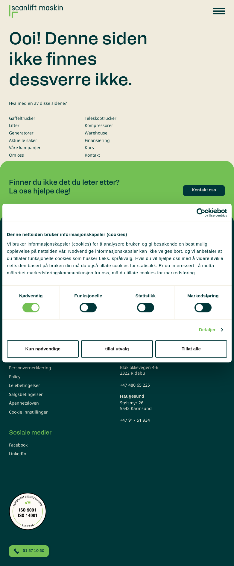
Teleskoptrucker (100, 118)
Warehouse (96, 133)
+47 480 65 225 (135, 385)
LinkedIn (17, 453)
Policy (14, 376)
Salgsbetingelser (26, 394)
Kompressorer (99, 125)
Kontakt (92, 155)
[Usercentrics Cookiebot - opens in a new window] (201, 212)
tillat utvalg (117, 348)
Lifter (14, 125)
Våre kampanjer (25, 147)
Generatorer (21, 133)
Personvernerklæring (30, 367)
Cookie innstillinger (28, 412)
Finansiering (97, 140)
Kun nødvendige (42, 348)
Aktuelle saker (23, 140)
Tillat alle (191, 348)
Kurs (89, 147)
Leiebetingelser (24, 385)
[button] (219, 11)
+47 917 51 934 (135, 420)
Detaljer (207, 329)
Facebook (18, 445)
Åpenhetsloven (24, 403)
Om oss (16, 155)
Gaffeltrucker (22, 118)
